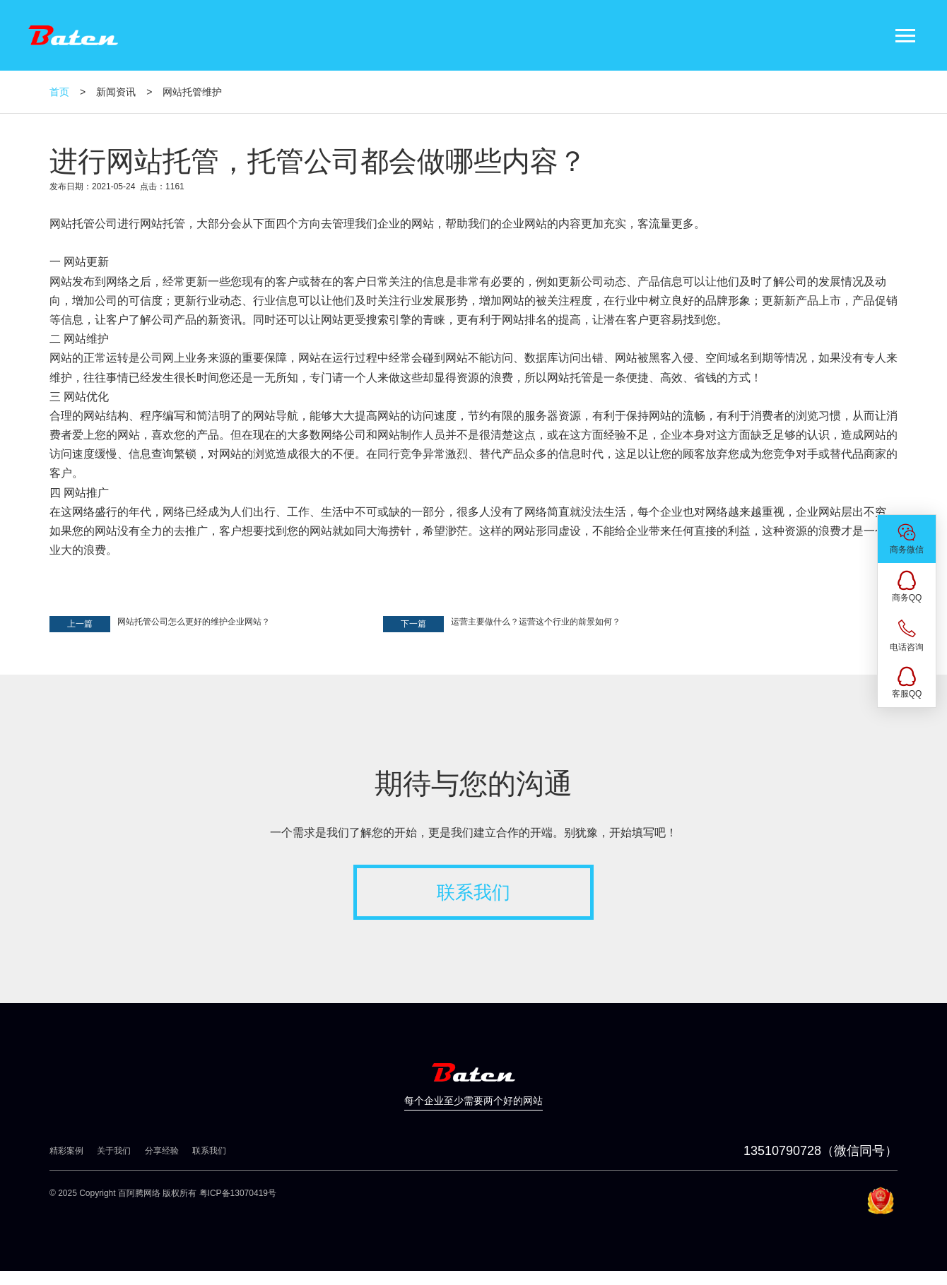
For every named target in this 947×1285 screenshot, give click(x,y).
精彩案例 (66, 1151)
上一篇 (80, 624)
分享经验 (162, 1151)
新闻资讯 (116, 91)
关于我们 (114, 1151)
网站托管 (72, 224)
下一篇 (413, 624)
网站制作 (400, 435)
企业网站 (524, 224)
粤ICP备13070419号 (237, 1193)
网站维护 (86, 339)
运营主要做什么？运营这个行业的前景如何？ (535, 622)
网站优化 (86, 397)
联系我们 (473, 892)
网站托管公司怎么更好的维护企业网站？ (193, 622)
